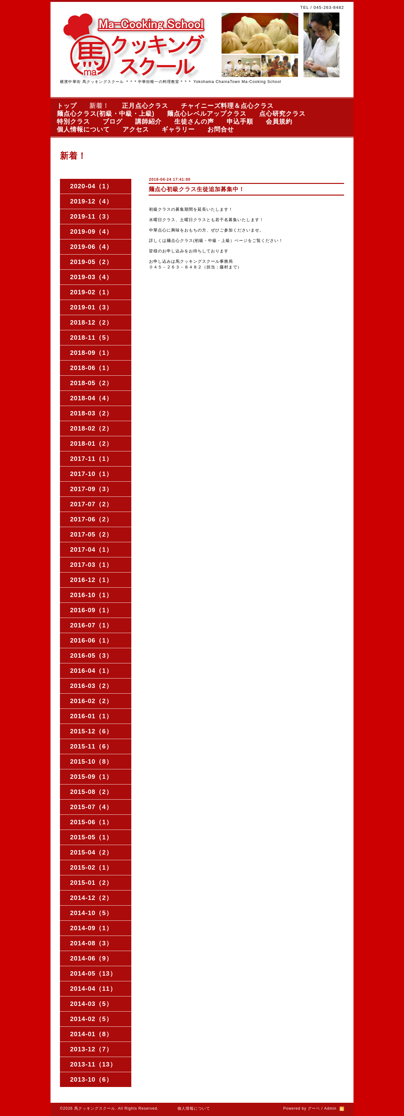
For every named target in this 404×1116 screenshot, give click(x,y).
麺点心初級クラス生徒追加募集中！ (197, 189)
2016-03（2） (91, 685)
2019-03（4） (91, 276)
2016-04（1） (91, 670)
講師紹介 (148, 121)
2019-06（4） (91, 246)
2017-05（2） (91, 534)
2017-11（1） (91, 458)
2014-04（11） (93, 988)
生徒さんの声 (194, 121)
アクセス (135, 129)
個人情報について (83, 129)
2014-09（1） (91, 928)
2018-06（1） (91, 367)
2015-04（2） (91, 852)
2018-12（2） (91, 322)
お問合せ (220, 129)
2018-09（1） (91, 352)
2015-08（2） (91, 791)
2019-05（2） (91, 261)
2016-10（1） (91, 594)
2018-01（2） (91, 443)
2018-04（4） (91, 398)
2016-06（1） (91, 640)
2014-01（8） (91, 1034)
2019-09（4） (91, 231)
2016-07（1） (91, 625)
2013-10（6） (91, 1079)
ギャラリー (178, 129)
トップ (67, 105)
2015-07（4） (91, 806)
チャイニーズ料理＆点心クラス (227, 105)
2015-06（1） (91, 822)
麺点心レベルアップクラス (207, 113)
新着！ (99, 105)
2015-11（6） (91, 746)
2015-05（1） (91, 837)
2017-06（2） (91, 519)
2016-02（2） (91, 700)
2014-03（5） (91, 1003)
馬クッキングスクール (94, 1108)
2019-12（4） (91, 201)
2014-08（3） (91, 943)
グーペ (314, 1108)
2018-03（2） (91, 413)
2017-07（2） (91, 504)
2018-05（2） (91, 382)
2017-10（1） (91, 473)
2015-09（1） (91, 776)
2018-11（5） (91, 337)
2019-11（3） (91, 216)
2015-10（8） (91, 761)
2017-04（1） (91, 549)
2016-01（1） (91, 716)
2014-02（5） (91, 1018)
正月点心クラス (145, 105)
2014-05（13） (93, 973)
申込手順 (240, 121)
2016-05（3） (91, 655)
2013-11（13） (93, 1064)
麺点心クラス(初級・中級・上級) (105, 113)
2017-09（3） (91, 488)
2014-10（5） (91, 912)
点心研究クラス (282, 113)
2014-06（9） (91, 958)
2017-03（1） (91, 564)
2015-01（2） (91, 882)
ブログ (112, 121)
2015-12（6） (91, 731)
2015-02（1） (91, 867)
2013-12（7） (91, 1049)
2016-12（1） (91, 579)
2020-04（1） (91, 186)
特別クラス (73, 121)
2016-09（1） (91, 610)
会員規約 (279, 121)
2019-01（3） (91, 307)
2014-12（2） (91, 897)
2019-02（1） (91, 292)
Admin (330, 1108)
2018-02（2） (91, 428)
